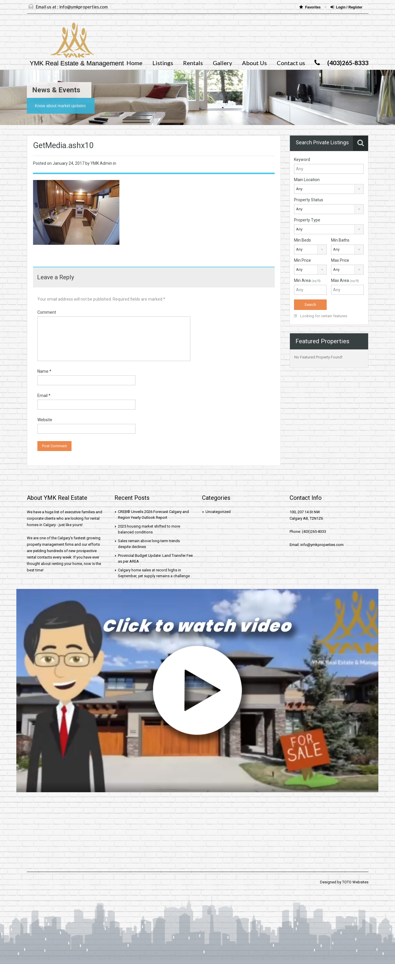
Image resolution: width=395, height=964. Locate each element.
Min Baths (340, 240)
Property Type (307, 220)
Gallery (222, 62)
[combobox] (329, 189)
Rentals (193, 62)
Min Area (307, 280)
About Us (254, 62)
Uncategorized (218, 511)
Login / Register (346, 7)
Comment (46, 312)
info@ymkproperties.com (83, 6)
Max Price (340, 260)
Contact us (291, 62)
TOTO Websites (355, 882)
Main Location (307, 179)
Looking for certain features (320, 316)
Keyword (302, 159)
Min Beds (302, 240)
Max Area (345, 280)
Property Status (308, 199)
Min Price (302, 260)
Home (134, 62)
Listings (162, 62)
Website (44, 419)
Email (44, 395)
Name (44, 371)
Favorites (310, 7)
